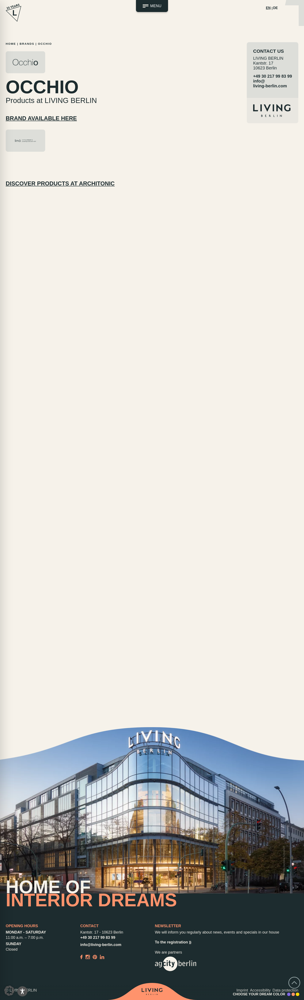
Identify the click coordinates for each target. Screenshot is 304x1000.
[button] (9, 990)
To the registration (173, 942)
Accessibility (260, 990)
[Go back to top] (294, 983)
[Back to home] (152, 991)
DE (275, 8)
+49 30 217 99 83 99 (272, 76)
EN (268, 8)
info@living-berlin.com (270, 83)
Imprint (242, 990)
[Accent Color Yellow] (297, 994)
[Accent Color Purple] (288, 994)
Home (11, 43)
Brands (27, 43)
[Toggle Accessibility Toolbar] (22, 991)
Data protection (285, 990)
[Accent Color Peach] (293, 994)
